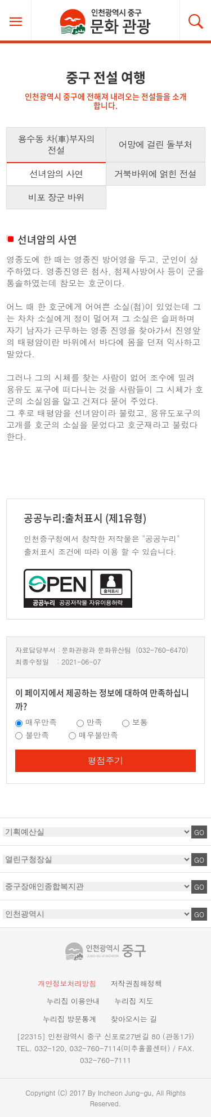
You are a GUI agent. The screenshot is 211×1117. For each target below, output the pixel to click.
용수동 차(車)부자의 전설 (56, 144)
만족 (94, 722)
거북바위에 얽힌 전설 (155, 173)
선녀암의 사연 (56, 173)
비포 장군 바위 (56, 197)
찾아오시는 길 (134, 1018)
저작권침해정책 (136, 983)
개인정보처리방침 (67, 983)
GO (199, 832)
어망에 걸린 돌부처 (155, 144)
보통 (140, 722)
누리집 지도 (133, 1000)
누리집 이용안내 (73, 1000)
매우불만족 (98, 735)
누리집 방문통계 (69, 1018)
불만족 (37, 735)
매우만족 (41, 722)
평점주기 (106, 760)
